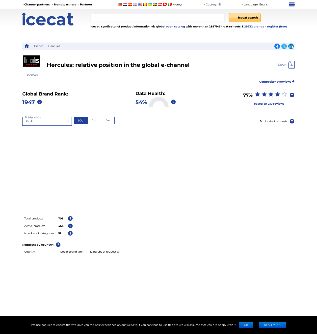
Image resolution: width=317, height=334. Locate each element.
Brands (38, 46)
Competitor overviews (277, 80)
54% (141, 102)
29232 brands (254, 26)
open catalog (175, 26)
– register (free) (276, 26)
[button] (255, 4)
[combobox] (157, 17)
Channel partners (37, 4)
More (178, 4)
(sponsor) (32, 74)
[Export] (286, 65)
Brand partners (65, 4)
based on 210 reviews (269, 103)
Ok (246, 324)
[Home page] (56, 19)
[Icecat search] (245, 17)
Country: (210, 4)
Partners (86, 4)
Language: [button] (249, 4)
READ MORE (272, 324)
